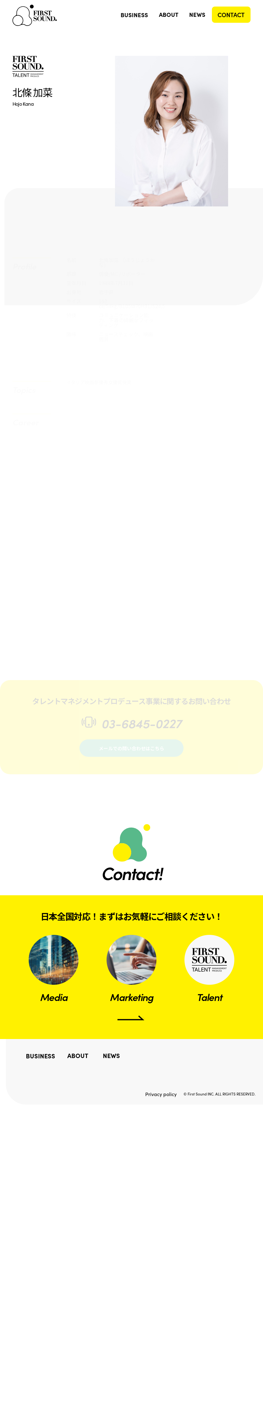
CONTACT (231, 14)
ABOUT (168, 14)
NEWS (197, 14)
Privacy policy (161, 1089)
